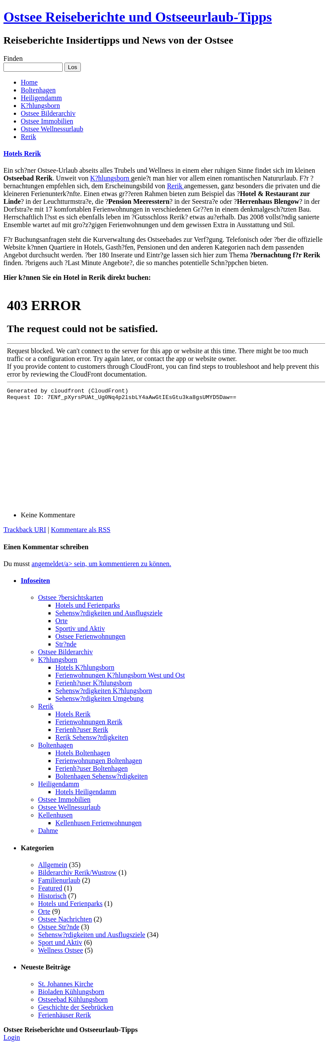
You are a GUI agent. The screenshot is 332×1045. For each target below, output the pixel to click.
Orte (61, 620)
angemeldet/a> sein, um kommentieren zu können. (101, 563)
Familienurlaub (59, 880)
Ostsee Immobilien (47, 121)
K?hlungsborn (40, 105)
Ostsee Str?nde (59, 927)
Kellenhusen (55, 815)
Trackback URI (24, 529)
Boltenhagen (38, 90)
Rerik (28, 136)
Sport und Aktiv (60, 942)
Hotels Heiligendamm (85, 791)
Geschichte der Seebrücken (75, 1007)
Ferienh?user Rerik (81, 729)
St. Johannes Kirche (65, 984)
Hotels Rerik (22, 153)
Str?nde (66, 644)
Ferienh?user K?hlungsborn (93, 683)
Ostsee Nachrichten (65, 919)
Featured (50, 888)
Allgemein (52, 864)
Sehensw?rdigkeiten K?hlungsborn (103, 690)
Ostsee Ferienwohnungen (90, 636)
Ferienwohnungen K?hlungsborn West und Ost (120, 675)
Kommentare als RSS (81, 529)
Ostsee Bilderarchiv (48, 113)
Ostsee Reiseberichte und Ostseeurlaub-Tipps (137, 17)
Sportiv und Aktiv (80, 628)
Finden (12, 58)
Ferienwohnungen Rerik (88, 721)
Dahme (48, 830)
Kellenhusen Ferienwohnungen (98, 822)
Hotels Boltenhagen (82, 753)
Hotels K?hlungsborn (84, 667)
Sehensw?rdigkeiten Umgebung (99, 698)
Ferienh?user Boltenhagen (91, 768)
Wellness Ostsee (60, 950)
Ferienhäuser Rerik (64, 1015)
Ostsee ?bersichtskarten (70, 597)
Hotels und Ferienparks (87, 605)
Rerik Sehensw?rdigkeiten (91, 737)
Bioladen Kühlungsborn (71, 991)
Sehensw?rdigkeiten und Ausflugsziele (109, 613)
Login (11, 1037)
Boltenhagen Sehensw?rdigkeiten (101, 776)
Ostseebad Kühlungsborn (73, 999)
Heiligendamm (41, 97)
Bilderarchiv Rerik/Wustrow (77, 872)
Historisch (52, 895)
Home (29, 82)
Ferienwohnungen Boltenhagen (98, 760)
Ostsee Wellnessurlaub (52, 129)
